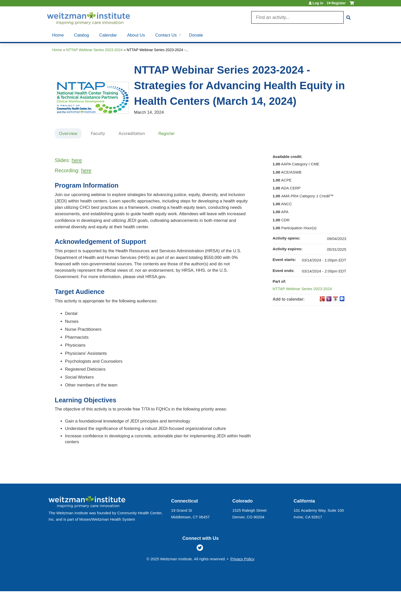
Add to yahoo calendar (328, 298)
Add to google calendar (322, 298)
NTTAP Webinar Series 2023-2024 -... (157, 50)
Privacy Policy (242, 559)
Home (58, 35)
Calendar (108, 35)
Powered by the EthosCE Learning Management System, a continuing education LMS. (336, 583)
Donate (196, 35)
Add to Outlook (342, 298)
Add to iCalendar (335, 298)
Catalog (81, 35)
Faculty (98, 133)
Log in (318, 3)
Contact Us (166, 35)
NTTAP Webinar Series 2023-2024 (94, 50)
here (77, 160)
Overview (68, 133)
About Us (136, 35)
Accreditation (131, 133)
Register (338, 3)
